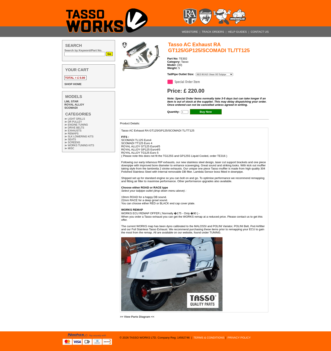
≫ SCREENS (72, 142)
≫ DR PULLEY (73, 121)
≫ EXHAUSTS (72, 130)
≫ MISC (69, 148)
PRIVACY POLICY (239, 337)
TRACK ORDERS (213, 31)
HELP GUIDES (238, 31)
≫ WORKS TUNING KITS (79, 145)
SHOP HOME (72, 84)
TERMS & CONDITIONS (209, 337)
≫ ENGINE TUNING (76, 124)
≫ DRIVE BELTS (74, 127)
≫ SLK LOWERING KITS (79, 136)
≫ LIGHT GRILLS (74, 118)
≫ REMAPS (71, 133)
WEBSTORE (190, 31)
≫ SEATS (70, 139)
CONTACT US (260, 31)
